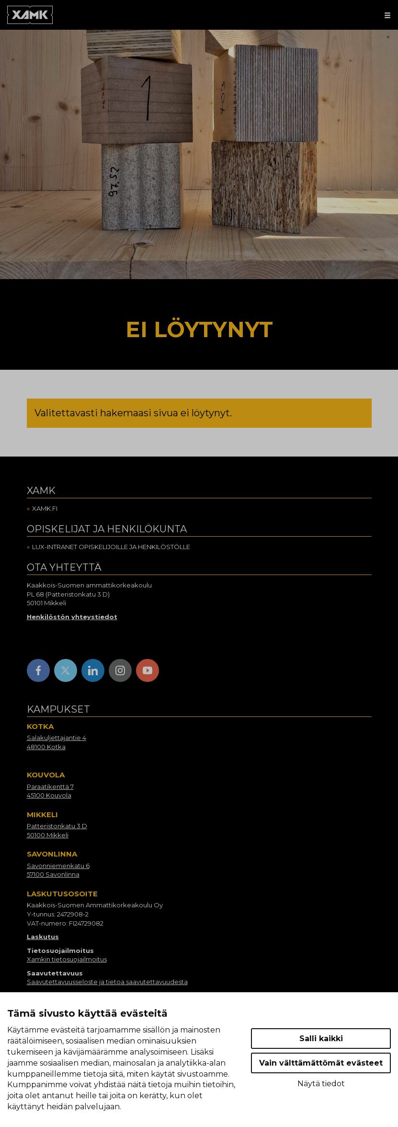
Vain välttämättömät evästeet (321, 1063)
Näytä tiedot (321, 1083)
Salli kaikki (321, 1038)
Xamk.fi (44, 508)
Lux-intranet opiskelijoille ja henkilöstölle (111, 547)
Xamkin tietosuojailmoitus (67, 959)
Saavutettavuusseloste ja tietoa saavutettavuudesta (107, 982)
